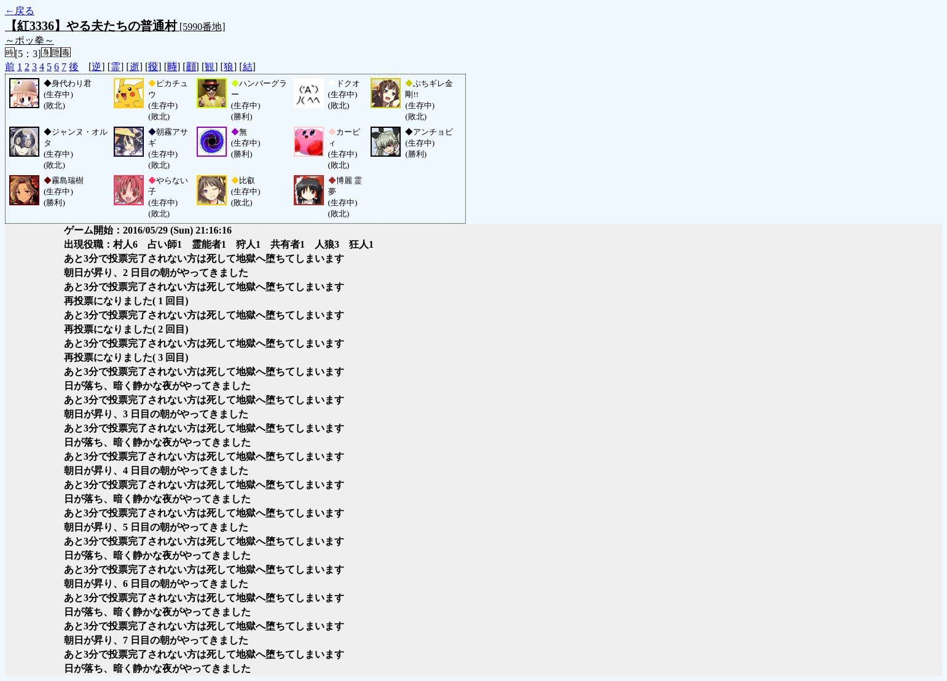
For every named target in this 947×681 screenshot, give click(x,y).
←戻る (19, 11)
